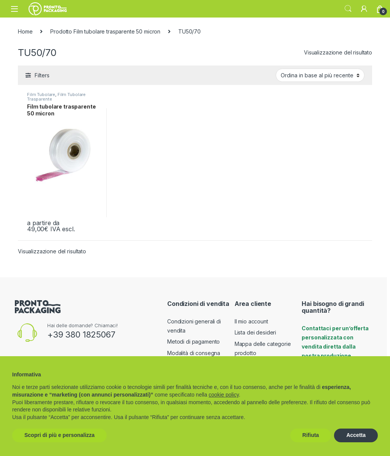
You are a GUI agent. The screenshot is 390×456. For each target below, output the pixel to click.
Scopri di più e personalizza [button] (59, 435)
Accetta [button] (356, 435)
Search (348, 9)
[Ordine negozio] (320, 75)
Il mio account (251, 321)
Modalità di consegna (193, 353)
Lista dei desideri (255, 332)
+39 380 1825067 (81, 334)
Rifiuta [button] (310, 435)
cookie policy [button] (224, 395)
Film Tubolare (41, 94)
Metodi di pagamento (193, 341)
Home (25, 31)
